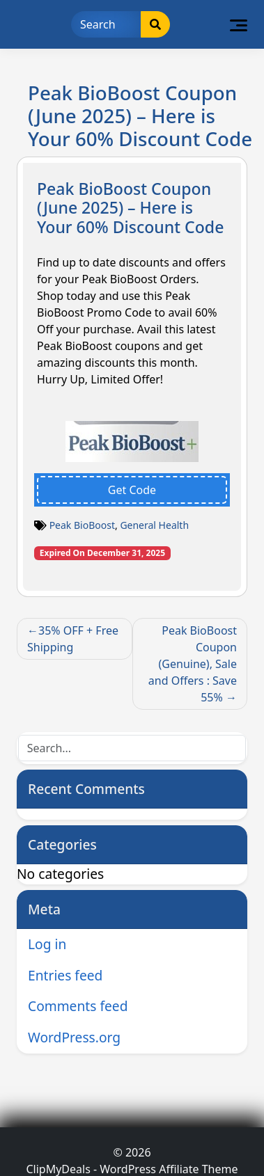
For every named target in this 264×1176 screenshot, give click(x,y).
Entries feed (65, 975)
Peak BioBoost (82, 525)
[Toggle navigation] (239, 24)
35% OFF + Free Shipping (72, 639)
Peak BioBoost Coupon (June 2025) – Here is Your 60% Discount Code (130, 207)
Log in (47, 944)
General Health (154, 525)
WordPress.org (74, 1037)
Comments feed (77, 1005)
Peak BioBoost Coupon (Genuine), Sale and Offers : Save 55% (192, 664)
